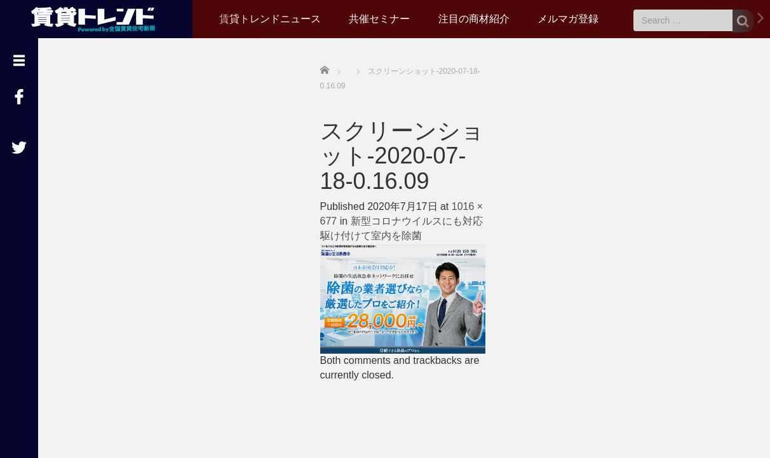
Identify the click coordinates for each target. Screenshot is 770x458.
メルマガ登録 (567, 18)
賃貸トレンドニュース (270, 18)
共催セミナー (379, 18)
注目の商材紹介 (474, 18)
